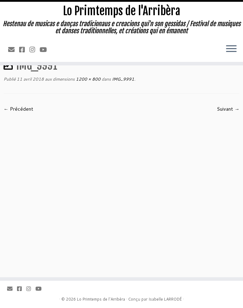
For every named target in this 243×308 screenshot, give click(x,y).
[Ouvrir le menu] (231, 49)
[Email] (13, 49)
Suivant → (228, 108)
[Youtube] (45, 49)
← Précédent (18, 108)
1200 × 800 (88, 79)
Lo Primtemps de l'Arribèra (121, 11)
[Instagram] (34, 49)
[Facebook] (24, 49)
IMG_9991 (122, 79)
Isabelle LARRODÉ (165, 299)
